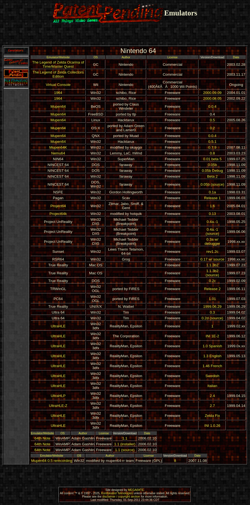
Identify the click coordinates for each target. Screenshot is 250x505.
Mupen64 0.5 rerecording (51, 461)
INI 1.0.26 (213, 426)
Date (236, 57)
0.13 (212, 214)
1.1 (124, 438)
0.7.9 (212, 147)
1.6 (212, 206)
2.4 (212, 396)
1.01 (212, 299)
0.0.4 (212, 106)
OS (96, 57)
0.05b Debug (212, 171)
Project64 (58, 206)
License (173, 57)
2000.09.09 (212, 93)
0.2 (212, 128)
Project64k (58, 214)
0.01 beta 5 (212, 159)
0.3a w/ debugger (212, 241)
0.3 (212, 312)
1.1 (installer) (124, 444)
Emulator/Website (58, 57)
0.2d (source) (212, 318)
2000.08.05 (212, 98)
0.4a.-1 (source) (212, 231)
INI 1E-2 (212, 336)
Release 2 (212, 289)
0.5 (212, 120)
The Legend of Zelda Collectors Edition (58, 74)
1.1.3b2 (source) (212, 273)
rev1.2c (212, 251)
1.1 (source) (125, 450)
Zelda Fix (212, 416)
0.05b (212, 165)
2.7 (212, 406)
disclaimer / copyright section (121, 496)
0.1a (212, 192)
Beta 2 (212, 176)
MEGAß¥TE (136, 489)
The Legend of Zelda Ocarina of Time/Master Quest (58, 64)
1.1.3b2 (212, 265)
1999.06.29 (212, 306)
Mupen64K (58, 147)
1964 (58, 93)
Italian (212, 386)
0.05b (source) (212, 184)
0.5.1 (212, 142)
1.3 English (212, 356)
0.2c (212, 281)
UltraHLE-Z (58, 406)
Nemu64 (58, 153)
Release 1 (212, 198)
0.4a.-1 (212, 222)
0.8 (212, 153)
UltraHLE (58, 326)
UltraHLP (58, 396)
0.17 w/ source (212, 259)
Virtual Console (58, 85)
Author (126, 57)
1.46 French (212, 366)
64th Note (42, 438)
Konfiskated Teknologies (117, 493)
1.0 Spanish (212, 346)
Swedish (212, 376)
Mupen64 (58, 106)
